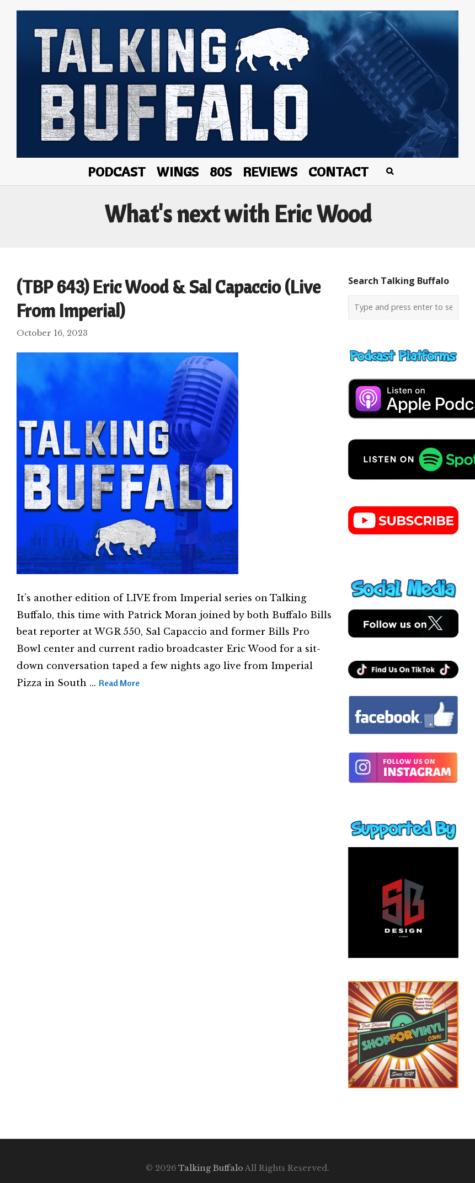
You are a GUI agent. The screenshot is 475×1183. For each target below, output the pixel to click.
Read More (119, 682)
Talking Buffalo (210, 1168)
